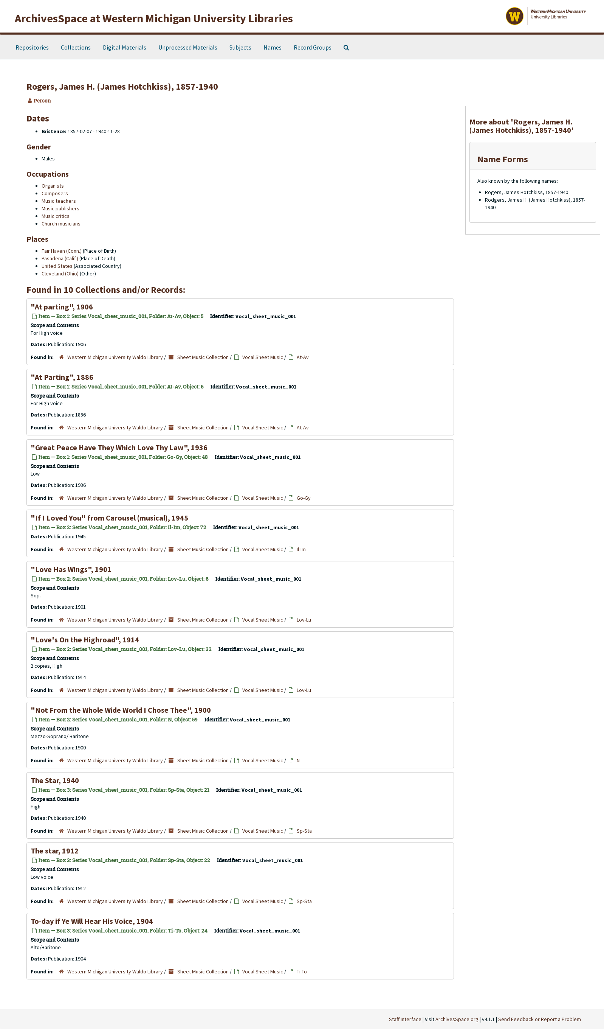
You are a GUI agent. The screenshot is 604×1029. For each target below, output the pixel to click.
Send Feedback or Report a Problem (539, 1019)
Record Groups (312, 47)
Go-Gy (304, 497)
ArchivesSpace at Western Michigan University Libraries (154, 18)
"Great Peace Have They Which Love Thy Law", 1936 (119, 447)
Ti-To (302, 971)
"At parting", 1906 (62, 306)
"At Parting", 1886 (62, 377)
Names (272, 47)
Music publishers (60, 208)
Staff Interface (405, 1019)
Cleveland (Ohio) (60, 273)
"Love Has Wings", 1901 (71, 569)
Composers (55, 193)
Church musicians (61, 223)
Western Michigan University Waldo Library (115, 357)
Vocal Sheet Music (262, 357)
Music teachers (59, 200)
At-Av (303, 357)
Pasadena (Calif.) (60, 258)
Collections (76, 47)
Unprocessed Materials (187, 47)
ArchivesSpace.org (457, 1019)
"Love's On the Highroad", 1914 (85, 639)
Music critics (56, 216)
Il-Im (301, 549)
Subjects (240, 47)
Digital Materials (124, 47)
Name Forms (502, 159)
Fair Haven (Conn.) (62, 250)
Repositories (32, 47)
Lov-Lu (304, 619)
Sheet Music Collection (203, 357)
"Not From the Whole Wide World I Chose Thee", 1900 (121, 710)
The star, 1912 (55, 850)
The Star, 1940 (55, 780)
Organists (53, 185)
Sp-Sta (304, 830)
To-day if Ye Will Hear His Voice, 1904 (92, 921)
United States (57, 266)
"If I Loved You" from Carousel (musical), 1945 (109, 517)
